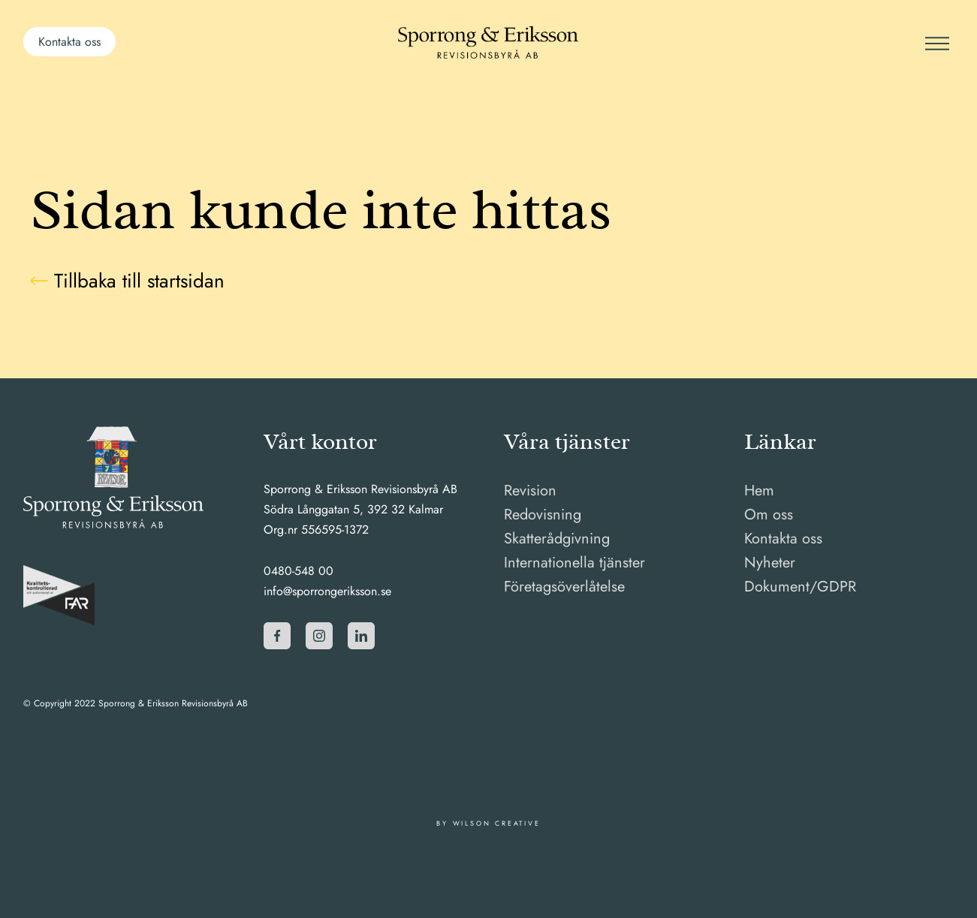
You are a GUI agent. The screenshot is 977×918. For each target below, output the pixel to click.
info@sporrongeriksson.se (327, 591)
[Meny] (936, 42)
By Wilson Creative (488, 823)
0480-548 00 (298, 570)
